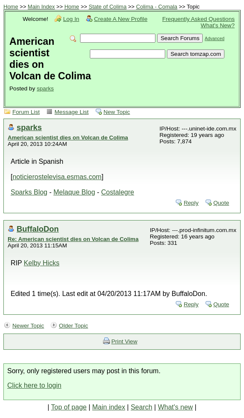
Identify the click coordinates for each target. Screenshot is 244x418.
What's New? (218, 25)
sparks (45, 88)
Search (141, 407)
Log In (71, 19)
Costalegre (117, 192)
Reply (191, 203)
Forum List (26, 112)
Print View (125, 341)
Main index (108, 407)
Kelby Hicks (42, 263)
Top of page (69, 407)
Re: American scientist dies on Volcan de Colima (73, 239)
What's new (175, 407)
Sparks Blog (29, 192)
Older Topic (73, 325)
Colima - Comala (157, 6)
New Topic (116, 112)
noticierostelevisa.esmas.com (56, 176)
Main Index (41, 6)
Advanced (214, 38)
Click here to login (34, 385)
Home (10, 6)
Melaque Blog (74, 192)
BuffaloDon (38, 228)
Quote (221, 203)
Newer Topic (28, 325)
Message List (72, 112)
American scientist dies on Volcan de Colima (68, 137)
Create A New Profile (120, 19)
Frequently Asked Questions (198, 19)
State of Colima (107, 6)
